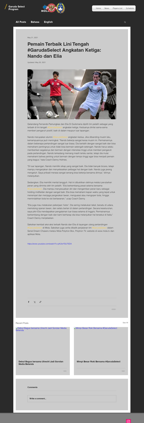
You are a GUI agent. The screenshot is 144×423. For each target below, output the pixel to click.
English (48, 22)
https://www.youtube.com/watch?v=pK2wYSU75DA (49, 244)
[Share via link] (40, 302)
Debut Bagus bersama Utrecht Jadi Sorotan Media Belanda (41, 362)
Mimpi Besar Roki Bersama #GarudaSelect (98, 361)
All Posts (21, 22)
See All (125, 323)
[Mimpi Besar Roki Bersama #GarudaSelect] (101, 342)
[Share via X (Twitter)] (34, 302)
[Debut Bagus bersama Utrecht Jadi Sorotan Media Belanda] (43, 342)
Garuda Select (17, 6)
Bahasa (35, 22)
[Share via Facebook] (28, 302)
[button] (125, 22)
